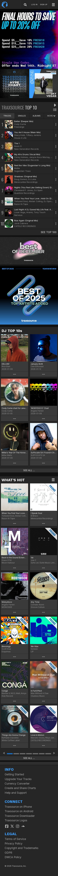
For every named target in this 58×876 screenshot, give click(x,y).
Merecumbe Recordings (26, 182)
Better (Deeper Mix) (23, 121)
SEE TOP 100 (48, 232)
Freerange (19, 127)
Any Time (35, 602)
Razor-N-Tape (21, 204)
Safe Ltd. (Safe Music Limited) (43, 563)
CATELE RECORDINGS (25, 226)
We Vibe (34, 646)
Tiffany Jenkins (33, 135)
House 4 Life (20, 138)
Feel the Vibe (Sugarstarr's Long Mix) (32, 165)
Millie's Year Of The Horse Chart (14, 452)
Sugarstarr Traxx (22, 171)
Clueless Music (38, 696)
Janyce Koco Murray (39, 157)
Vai (32, 557)
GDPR (8, 852)
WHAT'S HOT (13, 480)
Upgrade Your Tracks (18, 779)
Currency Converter (17, 783)
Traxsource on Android (19, 811)
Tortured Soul (21, 201)
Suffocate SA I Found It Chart (43, 452)
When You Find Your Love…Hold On (14, 513)
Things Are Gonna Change (14, 735)
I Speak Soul (36, 513)
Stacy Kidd (19, 135)
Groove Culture (38, 607)
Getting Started (14, 774)
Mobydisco (7, 602)
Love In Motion (37, 735)
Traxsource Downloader (20, 815)
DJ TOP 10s (12, 331)
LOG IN (34, 4)
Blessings (6, 646)
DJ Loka (32, 179)
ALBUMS (37, 116)
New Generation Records (26, 149)
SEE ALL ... (29, 470)
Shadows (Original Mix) (25, 176)
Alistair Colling (36, 201)
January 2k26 (37, 364)
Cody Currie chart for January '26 (14, 408)
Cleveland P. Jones (23, 190)
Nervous (18, 215)
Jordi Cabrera (21, 223)
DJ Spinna (49, 201)
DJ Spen (38, 190)
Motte (17, 168)
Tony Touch (39, 212)
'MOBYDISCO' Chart (40, 408)
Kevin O (18, 146)
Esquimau (6, 651)
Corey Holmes (21, 157)
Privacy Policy (13, 843)
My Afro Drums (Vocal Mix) (27, 154)
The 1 (16, 143)
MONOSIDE (7, 607)
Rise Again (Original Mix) (26, 220)
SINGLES (22, 116)
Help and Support (16, 792)
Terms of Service (15, 839)
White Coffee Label (11, 740)
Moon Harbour (8, 563)
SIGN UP (43, 4)
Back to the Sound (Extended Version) (14, 557)
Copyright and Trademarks (21, 848)
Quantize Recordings (24, 193)
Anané (29, 212)
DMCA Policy (13, 857)
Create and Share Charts (20, 788)
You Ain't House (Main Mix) (27, 132)
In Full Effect (36, 691)
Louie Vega (19, 212)
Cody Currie (20, 124)
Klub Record (7, 696)
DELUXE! (5, 364)
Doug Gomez (20, 179)
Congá (5, 691)
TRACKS (7, 116)
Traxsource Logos (16, 820)
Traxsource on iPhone (18, 806)
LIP (32, 651)
